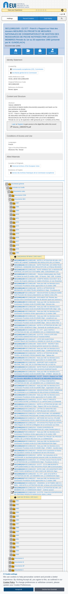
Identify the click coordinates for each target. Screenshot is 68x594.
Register (20, 124)
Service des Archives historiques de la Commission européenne (32, 173)
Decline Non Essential (49, 589)
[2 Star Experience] (39, 10)
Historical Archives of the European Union (24, 166)
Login (62, 14)
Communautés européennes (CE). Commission (26, 69)
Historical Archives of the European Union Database (22, 5)
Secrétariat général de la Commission (23, 73)
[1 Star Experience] (37, 10)
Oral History (48, 18)
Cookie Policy (9, 582)
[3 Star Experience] (41, 10)
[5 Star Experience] (46, 10)
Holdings (10, 18)
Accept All (18, 589)
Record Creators (28, 18)
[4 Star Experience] (43, 10)
